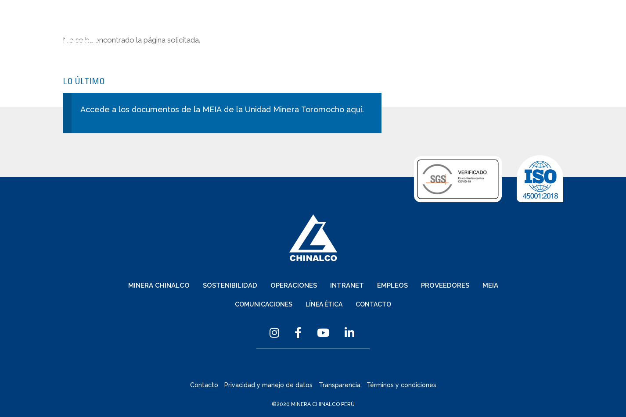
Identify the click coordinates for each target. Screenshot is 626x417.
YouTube (323, 332)
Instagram (274, 332)
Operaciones (368, 38)
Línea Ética (481, 23)
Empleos (462, 38)
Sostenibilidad (307, 38)
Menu (558, 23)
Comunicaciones (423, 23)
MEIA (554, 38)
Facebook (298, 332)
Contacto (528, 23)
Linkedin (349, 332)
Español (332, 23)
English (370, 23)
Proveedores (511, 38)
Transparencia (339, 384)
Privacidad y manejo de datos (268, 384)
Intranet (419, 38)
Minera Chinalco (236, 38)
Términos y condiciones (401, 384)
